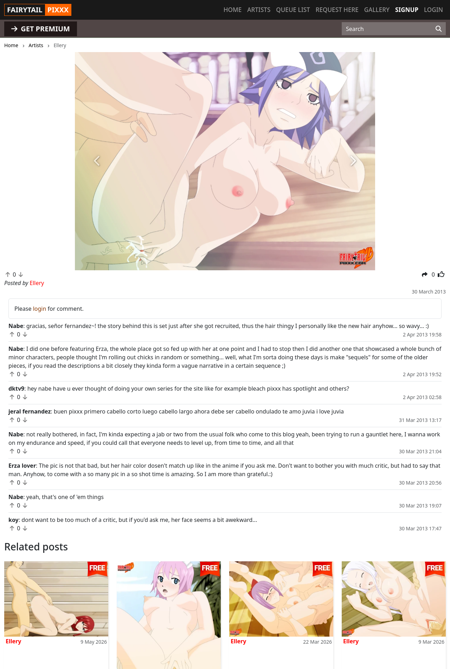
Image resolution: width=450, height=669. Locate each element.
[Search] (438, 29)
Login (433, 10)
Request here (337, 10)
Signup (406, 10)
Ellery (13, 641)
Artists (258, 10)
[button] (97, 161)
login (39, 309)
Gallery (377, 10)
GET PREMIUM (40, 28)
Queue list (293, 10)
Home (233, 10)
